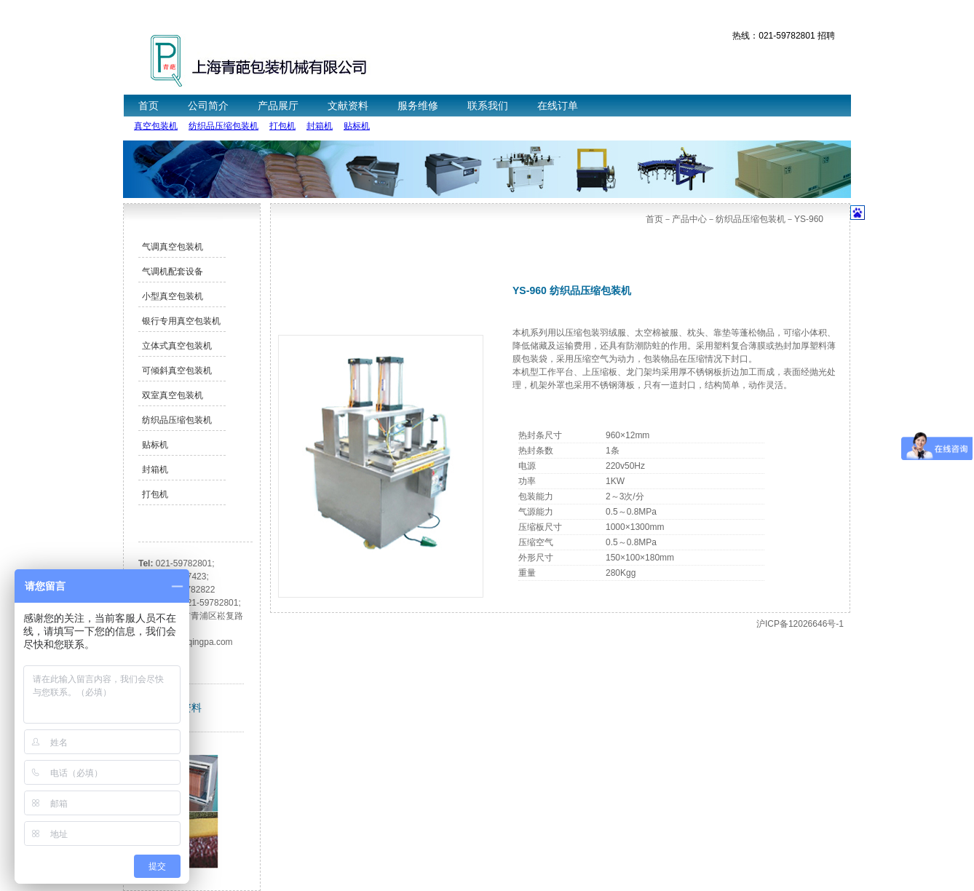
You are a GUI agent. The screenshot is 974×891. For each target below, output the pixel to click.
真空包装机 (156, 126)
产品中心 (689, 219)
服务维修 (417, 105)
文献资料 (348, 105)
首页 (148, 105)
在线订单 (557, 105)
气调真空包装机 (172, 247)
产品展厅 (278, 105)
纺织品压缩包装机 (223, 126)
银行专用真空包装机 (181, 321)
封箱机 (319, 126)
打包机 (282, 126)
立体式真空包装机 (177, 346)
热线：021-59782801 (773, 36)
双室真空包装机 (172, 395)
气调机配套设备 (172, 271)
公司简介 (208, 105)
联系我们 (487, 105)
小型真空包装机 (172, 296)
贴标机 (357, 126)
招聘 (826, 36)
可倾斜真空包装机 (177, 370)
